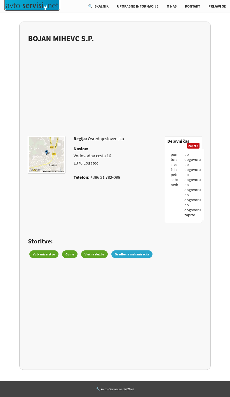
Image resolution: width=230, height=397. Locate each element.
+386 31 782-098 (105, 177)
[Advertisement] (115, 86)
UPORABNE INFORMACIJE (137, 6)
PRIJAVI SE (217, 6)
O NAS (172, 6)
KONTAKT (192, 6)
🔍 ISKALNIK (98, 6)
